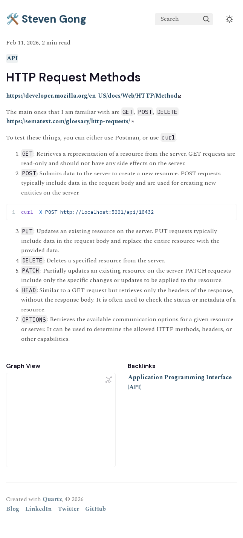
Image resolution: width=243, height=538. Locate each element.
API (12, 58)
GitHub (95, 508)
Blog (12, 508)
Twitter (68, 508)
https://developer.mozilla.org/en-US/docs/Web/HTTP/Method (93, 95)
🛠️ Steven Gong (46, 19)
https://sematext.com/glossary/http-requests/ (70, 121)
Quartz (52, 499)
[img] (206, 19)
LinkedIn (38, 508)
